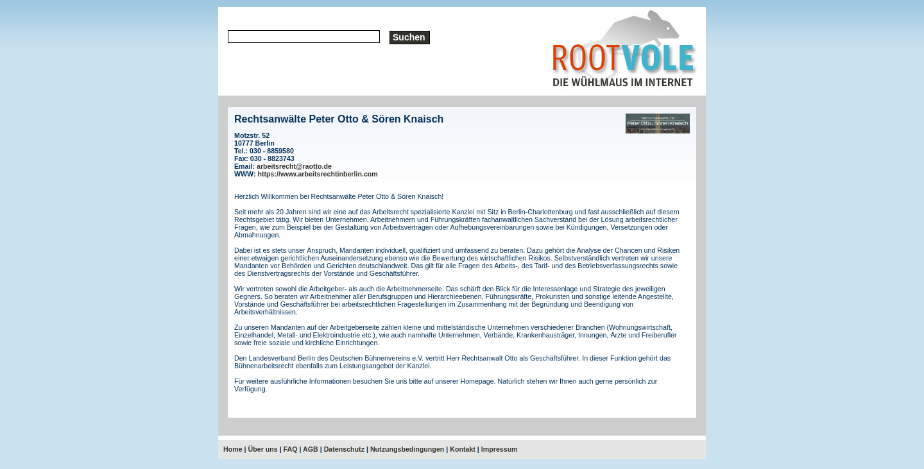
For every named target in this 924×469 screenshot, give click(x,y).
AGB (310, 449)
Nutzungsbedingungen (407, 449)
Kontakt (462, 449)
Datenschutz (344, 449)
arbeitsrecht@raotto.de (294, 166)
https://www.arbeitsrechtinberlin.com (318, 174)
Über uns (263, 449)
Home (233, 449)
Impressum (499, 449)
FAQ (291, 449)
